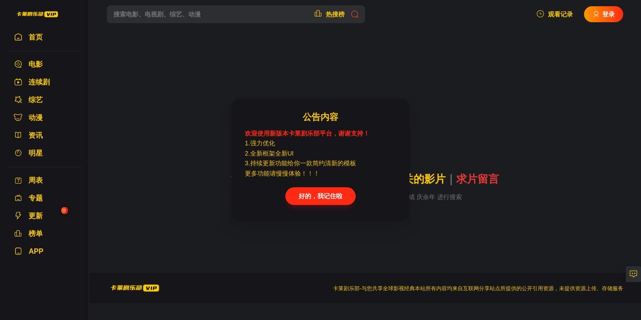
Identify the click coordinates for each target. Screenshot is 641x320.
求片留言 (477, 179)
